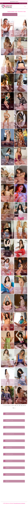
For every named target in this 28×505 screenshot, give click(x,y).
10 (15, 405)
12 (19, 405)
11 (17, 405)
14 (23, 405)
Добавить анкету (14, 1)
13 (21, 405)
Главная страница (10, 11)
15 (24, 405)
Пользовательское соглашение (19, 503)
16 (13, 407)
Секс (16, 11)
